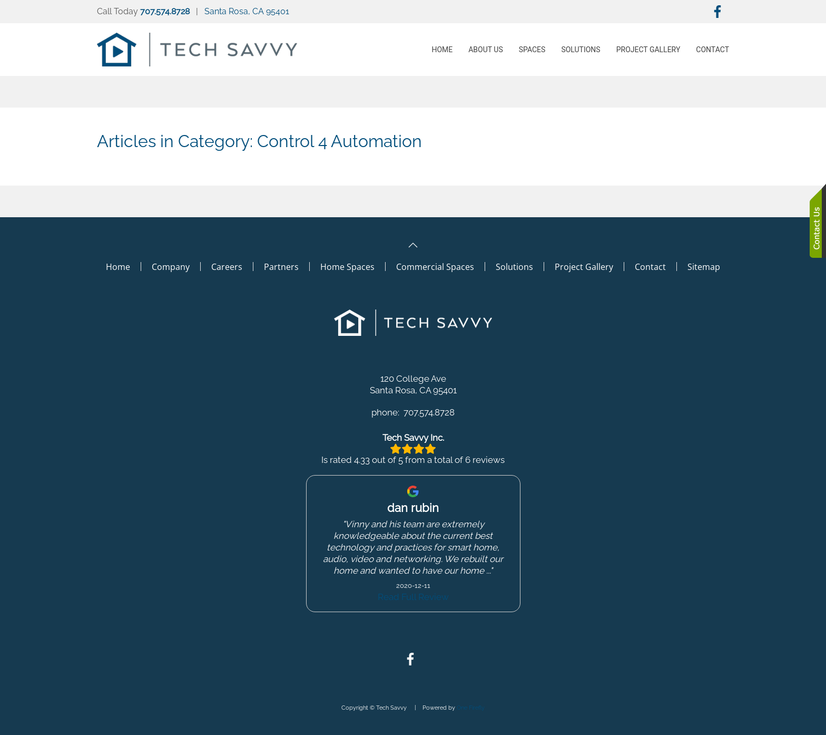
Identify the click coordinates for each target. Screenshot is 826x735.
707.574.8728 (165, 11)
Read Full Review (413, 597)
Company (171, 267)
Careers (226, 267)
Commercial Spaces (435, 267)
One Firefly (471, 707)
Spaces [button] (532, 49)
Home (442, 49)
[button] (413, 245)
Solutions (580, 49)
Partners (281, 267)
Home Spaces (347, 267)
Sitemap (703, 267)
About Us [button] (485, 49)
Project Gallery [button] (648, 49)
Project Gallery (584, 267)
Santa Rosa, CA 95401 (246, 11)
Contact (712, 49)
